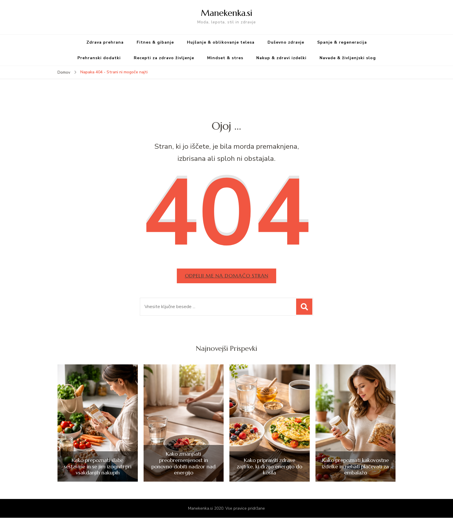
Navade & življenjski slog (348, 58)
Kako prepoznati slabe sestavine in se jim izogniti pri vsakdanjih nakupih (97, 466)
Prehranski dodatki (99, 58)
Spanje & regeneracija (342, 42)
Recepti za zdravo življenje (164, 58)
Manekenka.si (226, 13)
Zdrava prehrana (105, 42)
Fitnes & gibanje (155, 42)
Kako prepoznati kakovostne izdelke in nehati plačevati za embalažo (355, 466)
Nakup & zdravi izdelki (281, 58)
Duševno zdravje (286, 42)
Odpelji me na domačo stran (226, 276)
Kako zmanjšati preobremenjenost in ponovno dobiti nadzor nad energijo (183, 463)
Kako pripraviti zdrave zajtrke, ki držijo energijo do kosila (269, 466)
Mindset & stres (225, 58)
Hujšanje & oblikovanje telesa (221, 42)
